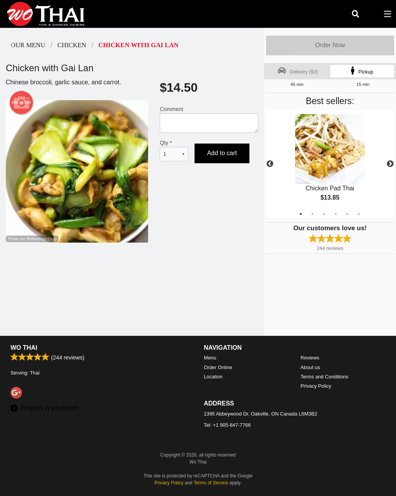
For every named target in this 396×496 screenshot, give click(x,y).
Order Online (218, 367)
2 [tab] (312, 214)
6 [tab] (359, 214)
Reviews (309, 358)
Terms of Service (211, 483)
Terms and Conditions (324, 377)
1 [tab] (301, 214)
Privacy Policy (315, 386)
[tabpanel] (330, 164)
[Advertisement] (132, 267)
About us (310, 367)
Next (390, 164)
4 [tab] (336, 214)
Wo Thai (23, 347)
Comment (209, 119)
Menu (210, 358)
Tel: (227, 425)
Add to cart (222, 153)
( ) (371, 14)
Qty (174, 150)
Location (213, 377)
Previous (270, 164)
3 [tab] (324, 214)
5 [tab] (347, 214)
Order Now (330, 45)
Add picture (21, 102)
